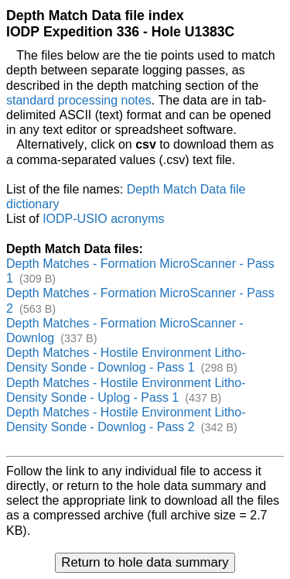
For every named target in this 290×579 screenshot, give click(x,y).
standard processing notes (79, 100)
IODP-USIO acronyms (103, 218)
